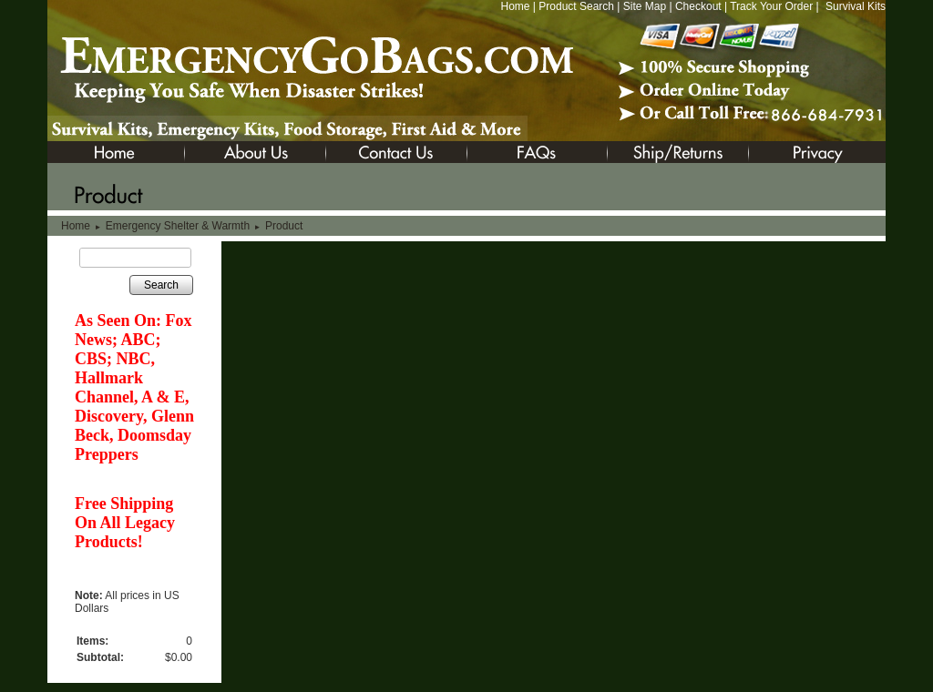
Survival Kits (855, 6)
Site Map (644, 6)
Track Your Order (771, 6)
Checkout (698, 6)
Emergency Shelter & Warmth (178, 225)
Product (283, 225)
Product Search (576, 6)
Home (514, 6)
